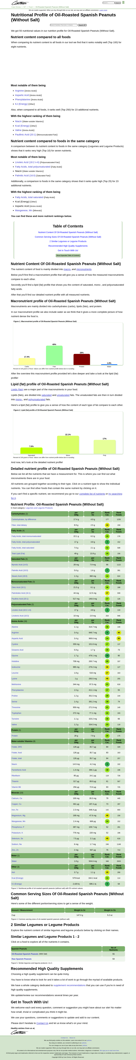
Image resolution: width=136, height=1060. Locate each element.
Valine (18, 130)
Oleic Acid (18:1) (19, 587)
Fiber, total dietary (19, 525)
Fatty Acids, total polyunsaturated (32, 166)
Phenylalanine (22, 99)
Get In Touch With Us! (68, 250)
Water (14, 861)
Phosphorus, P (18, 827)
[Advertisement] (68, 66)
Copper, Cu (16, 804)
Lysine (14, 679)
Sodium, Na (17, 844)
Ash (13, 872)
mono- (19, 399)
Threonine (16, 707)
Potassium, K (17, 833)
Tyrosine (15, 719)
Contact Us (42, 1023)
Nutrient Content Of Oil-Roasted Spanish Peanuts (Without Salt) (68, 232)
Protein (15, 736)
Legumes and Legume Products (39, 508)
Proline (15, 696)
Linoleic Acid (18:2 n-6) (27, 162)
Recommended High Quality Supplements (68, 246)
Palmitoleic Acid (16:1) (21, 593)
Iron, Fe (15, 810)
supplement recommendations (70, 985)
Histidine (15, 661)
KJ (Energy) (21, 104)
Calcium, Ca (17, 798)
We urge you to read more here (109, 1050)
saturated (47, 395)
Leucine (15, 673)
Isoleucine (16, 667)
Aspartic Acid (22, 95)
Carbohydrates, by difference (24, 519)
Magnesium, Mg (18, 815)
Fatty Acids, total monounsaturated (26, 536)
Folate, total (17, 758)
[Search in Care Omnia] (109, 3)
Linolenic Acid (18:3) (20, 616)
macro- (67, 269)
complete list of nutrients (92, 493)
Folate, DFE (17, 747)
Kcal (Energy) (22, 125)
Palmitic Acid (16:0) (25, 175)
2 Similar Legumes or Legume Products (68, 241)
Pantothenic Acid (19, 770)
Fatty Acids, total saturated (29, 197)
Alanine (15, 627)
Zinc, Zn (15, 850)
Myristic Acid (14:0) (20, 565)
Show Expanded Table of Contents (68, 255)
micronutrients (83, 269)
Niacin (18, 121)
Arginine (19, 90)
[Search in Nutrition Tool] (63, 25)
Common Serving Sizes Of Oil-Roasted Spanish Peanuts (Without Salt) (68, 237)
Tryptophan (16, 713)
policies (89, 1040)
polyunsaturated (36, 399)
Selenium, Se (17, 838)
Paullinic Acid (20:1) (25, 134)
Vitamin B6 (16, 787)
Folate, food (17, 753)
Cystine (15, 644)
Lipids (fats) (17, 389)
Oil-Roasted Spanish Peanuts (25, 954)
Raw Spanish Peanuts (21, 959)
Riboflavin (16, 776)
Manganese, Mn (23, 210)
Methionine (16, 684)
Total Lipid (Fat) (18, 553)
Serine (14, 702)
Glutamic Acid (17, 650)
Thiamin (15, 781)
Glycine (15, 656)
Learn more (103, 10)
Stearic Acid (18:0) (19, 576)
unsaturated (63, 395)
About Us (72, 1038)
